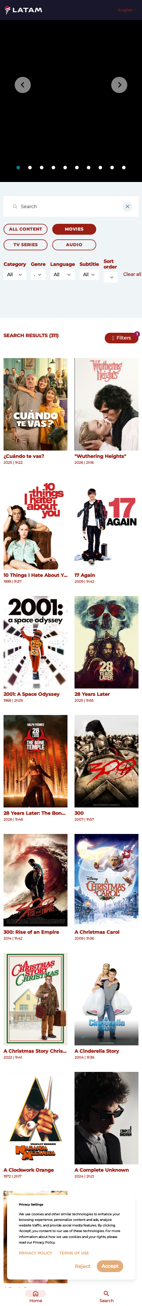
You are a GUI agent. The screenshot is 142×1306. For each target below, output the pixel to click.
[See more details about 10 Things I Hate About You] (35, 523)
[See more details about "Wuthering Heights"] (106, 404)
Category (15, 264)
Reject (82, 1266)
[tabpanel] (71, 101)
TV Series (25, 244)
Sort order (110, 264)
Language (62, 264)
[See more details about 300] (106, 761)
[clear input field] (127, 206)
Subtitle (89, 264)
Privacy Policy (35, 1253)
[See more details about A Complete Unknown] (106, 1118)
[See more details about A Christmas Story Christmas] (35, 999)
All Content (25, 229)
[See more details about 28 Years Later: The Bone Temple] (35, 761)
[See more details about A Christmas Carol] (106, 880)
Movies (74, 229)
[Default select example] (111, 277)
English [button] (125, 10)
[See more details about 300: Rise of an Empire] (35, 880)
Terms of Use (74, 1253)
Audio (74, 244)
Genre (38, 264)
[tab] (18, 167)
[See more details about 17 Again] (106, 523)
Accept (110, 1266)
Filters (123, 338)
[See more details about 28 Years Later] (106, 642)
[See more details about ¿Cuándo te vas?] (35, 404)
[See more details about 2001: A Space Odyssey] (35, 642)
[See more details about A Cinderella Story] (106, 999)
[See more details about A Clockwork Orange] (35, 1118)
